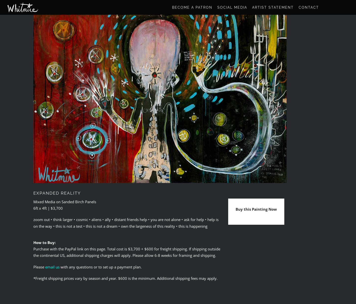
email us (52, 266)
